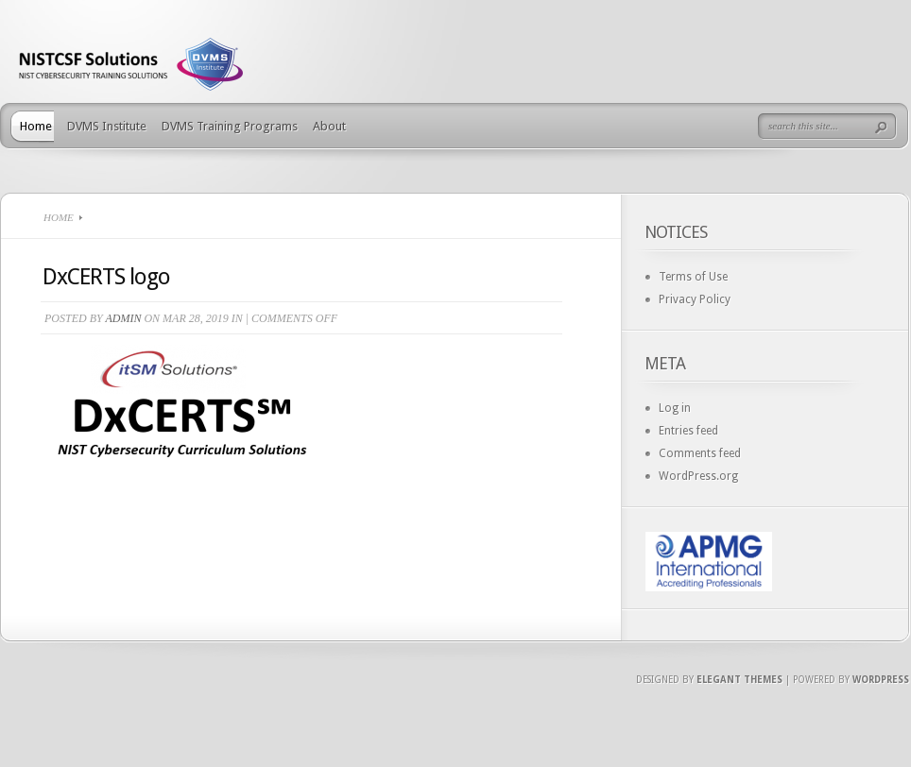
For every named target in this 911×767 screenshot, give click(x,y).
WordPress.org (698, 476)
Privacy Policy (695, 299)
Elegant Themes (739, 679)
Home (36, 126)
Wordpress (880, 679)
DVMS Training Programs (230, 126)
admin (123, 318)
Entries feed (688, 430)
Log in (675, 408)
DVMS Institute (106, 126)
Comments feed (700, 453)
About (329, 126)
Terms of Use (693, 276)
